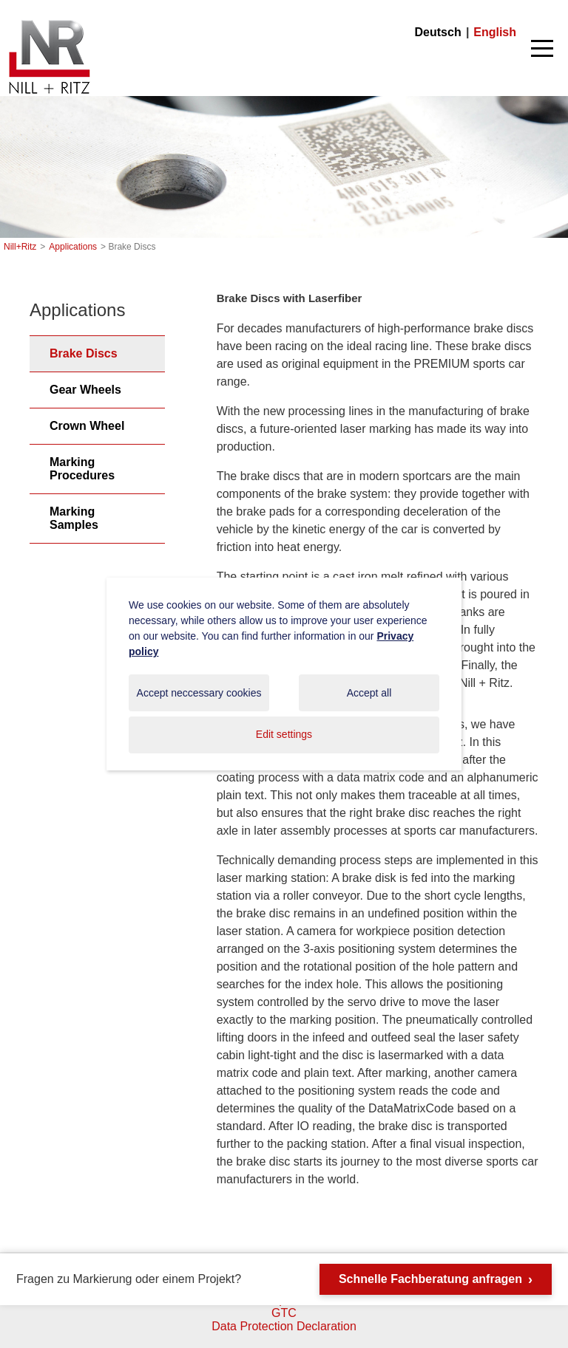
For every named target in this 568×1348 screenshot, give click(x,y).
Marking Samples (74, 518)
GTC (284, 1313)
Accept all (369, 693)
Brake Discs (84, 353)
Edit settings (284, 734)
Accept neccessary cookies (199, 693)
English (494, 32)
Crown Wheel (87, 426)
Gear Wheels (85, 389)
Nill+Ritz (49, 21)
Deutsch (438, 32)
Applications (73, 247)
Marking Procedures (82, 469)
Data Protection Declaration (284, 1326)
